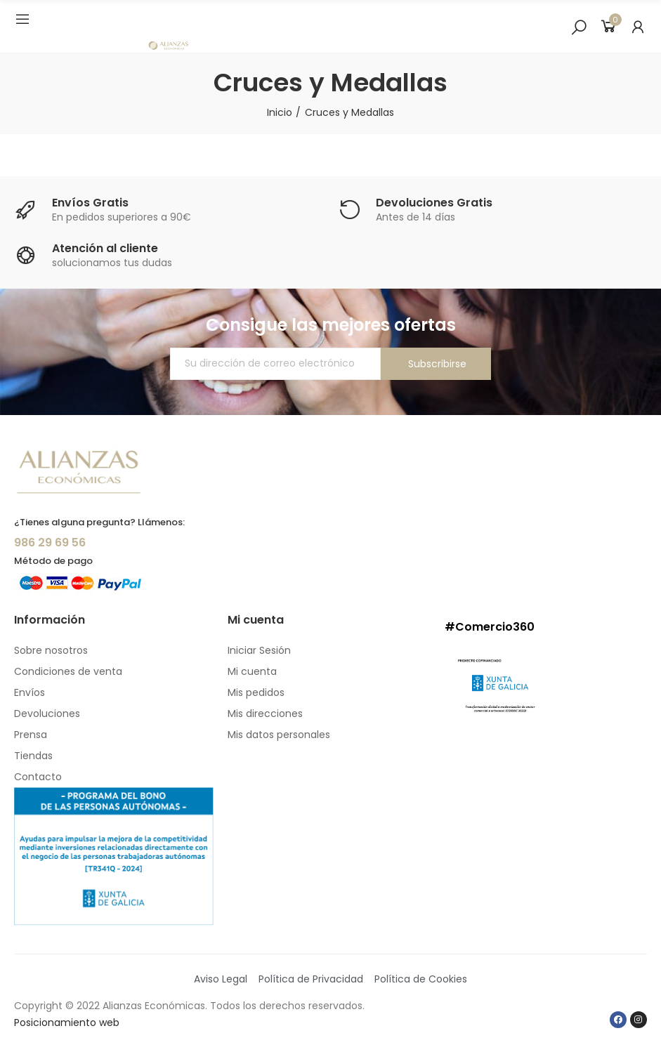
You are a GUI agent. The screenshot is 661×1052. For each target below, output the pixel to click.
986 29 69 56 (50, 542)
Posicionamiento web (66, 1022)
